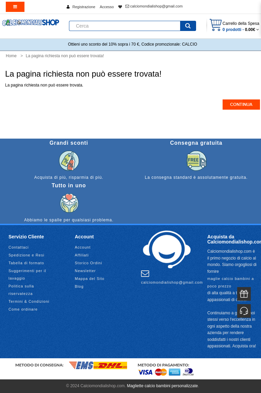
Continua (241, 104)
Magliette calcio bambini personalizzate (162, 385)
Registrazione (83, 7)
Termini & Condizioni (28, 301)
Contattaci (18, 247)
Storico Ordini (88, 263)
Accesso (107, 7)
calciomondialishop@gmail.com (153, 6)
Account (83, 247)
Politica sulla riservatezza (21, 290)
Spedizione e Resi (26, 255)
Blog (79, 286)
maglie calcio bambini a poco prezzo (230, 282)
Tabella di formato (26, 263)
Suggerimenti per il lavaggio (27, 274)
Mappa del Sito (89, 279)
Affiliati (82, 255)
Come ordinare (23, 309)
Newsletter (85, 271)
